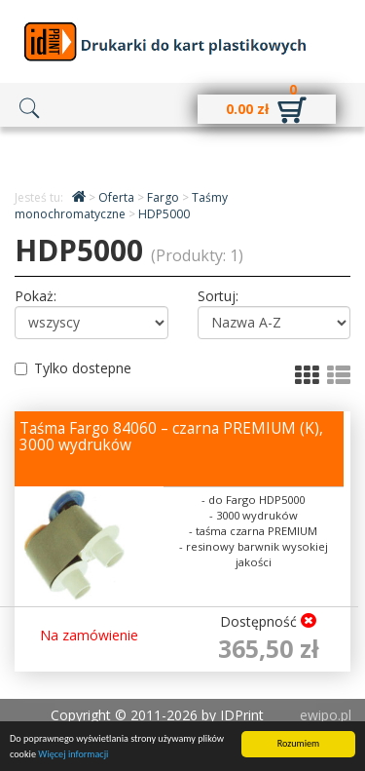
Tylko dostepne (73, 368)
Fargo (164, 197)
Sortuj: (218, 296)
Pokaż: (35, 296)
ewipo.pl (325, 715)
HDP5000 (164, 214)
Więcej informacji (73, 755)
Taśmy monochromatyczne (121, 205)
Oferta (117, 197)
